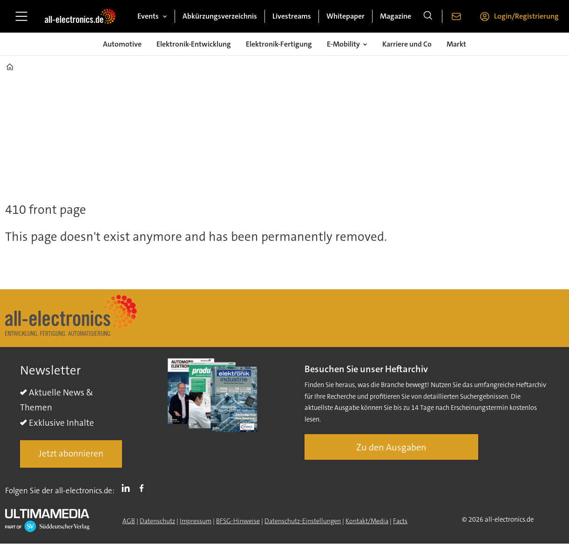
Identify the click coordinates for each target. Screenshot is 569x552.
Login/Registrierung (526, 16)
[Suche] (428, 16)
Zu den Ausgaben (391, 447)
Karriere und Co (407, 44)
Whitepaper (345, 16)
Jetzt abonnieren (71, 453)
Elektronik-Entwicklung (193, 44)
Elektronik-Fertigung (279, 44)
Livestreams (291, 16)
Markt (456, 44)
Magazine (395, 16)
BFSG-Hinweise (238, 521)
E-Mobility (343, 44)
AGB (128, 521)
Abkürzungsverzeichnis (220, 16)
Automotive (122, 44)
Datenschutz (157, 521)
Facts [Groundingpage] (400, 521)
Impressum (195, 521)
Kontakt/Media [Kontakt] (366, 521)
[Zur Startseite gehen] (80, 16)
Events (148, 16)
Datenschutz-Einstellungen (302, 521)
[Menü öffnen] (21, 16)
